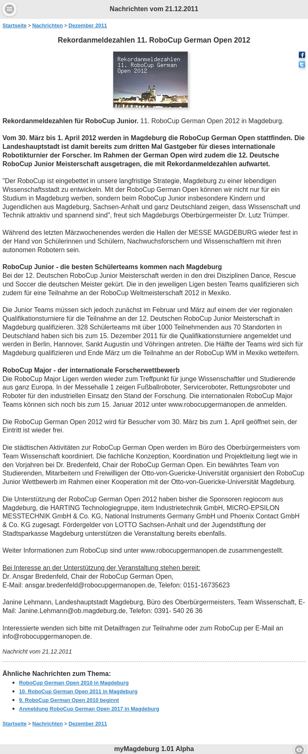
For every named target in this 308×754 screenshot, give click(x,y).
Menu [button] (9, 9)
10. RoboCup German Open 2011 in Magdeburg (78, 691)
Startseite (14, 25)
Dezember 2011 (88, 25)
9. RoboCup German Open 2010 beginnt (69, 700)
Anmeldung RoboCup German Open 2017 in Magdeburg (89, 709)
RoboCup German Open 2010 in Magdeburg (74, 683)
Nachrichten (47, 25)
